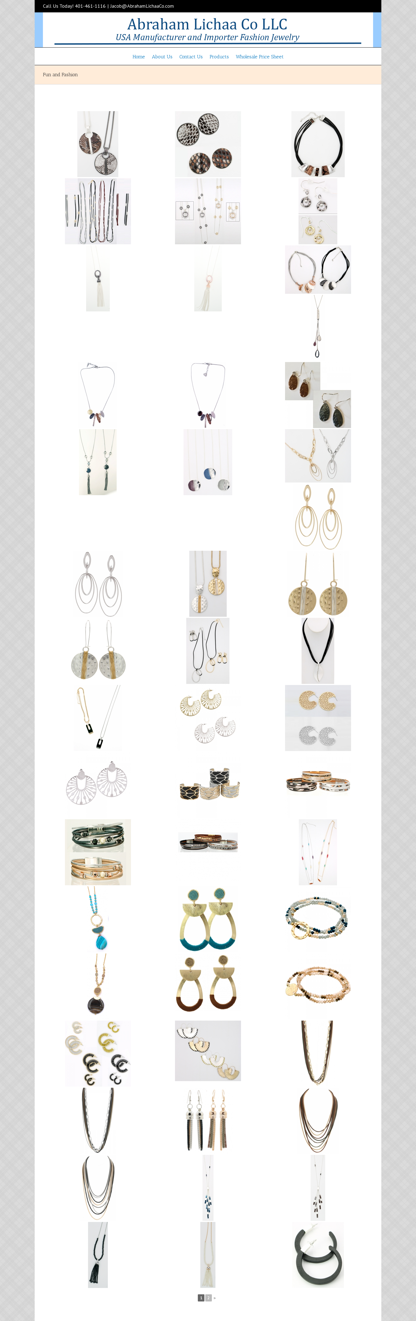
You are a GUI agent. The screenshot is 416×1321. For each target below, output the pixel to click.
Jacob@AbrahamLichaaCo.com (142, 6)
